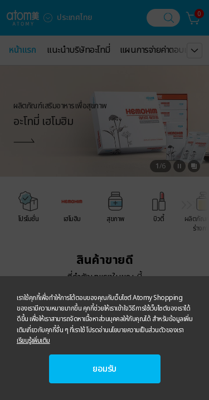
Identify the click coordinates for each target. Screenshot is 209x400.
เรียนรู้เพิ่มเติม (33, 341)
